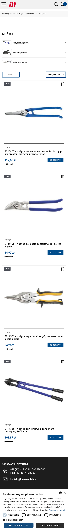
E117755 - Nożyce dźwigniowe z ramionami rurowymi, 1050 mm (30, 430)
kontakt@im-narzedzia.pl (23, 479)
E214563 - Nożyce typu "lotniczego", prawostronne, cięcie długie (34, 337)
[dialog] (34, 510)
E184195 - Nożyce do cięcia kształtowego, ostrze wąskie (33, 245)
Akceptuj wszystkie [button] (18, 525)
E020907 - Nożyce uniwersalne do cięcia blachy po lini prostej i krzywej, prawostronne (34, 152)
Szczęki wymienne (39, 53)
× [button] (65, 493)
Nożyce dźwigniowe (39, 43)
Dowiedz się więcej (57, 510)
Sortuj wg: (52, 75)
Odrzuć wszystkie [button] (50, 525)
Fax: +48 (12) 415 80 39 (22, 473)
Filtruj (11, 75)
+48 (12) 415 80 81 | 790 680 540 (27, 469)
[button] (34, 519)
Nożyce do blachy (39, 62)
